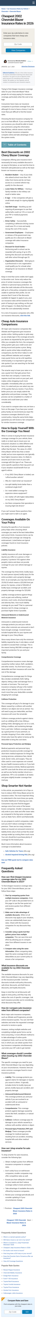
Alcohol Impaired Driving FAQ (16, 855)
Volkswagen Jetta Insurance (13, 1293)
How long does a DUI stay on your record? (17, 1253)
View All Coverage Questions (13, 1261)
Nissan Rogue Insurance (11, 1270)
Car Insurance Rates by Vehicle (17, 9)
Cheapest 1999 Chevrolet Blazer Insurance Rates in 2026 (16, 1222)
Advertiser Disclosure (28, 66)
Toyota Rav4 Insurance (11, 1281)
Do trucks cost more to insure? (13, 1250)
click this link (25, 316)
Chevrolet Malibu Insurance (12, 1273)
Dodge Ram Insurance (10, 1276)
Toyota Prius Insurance (11, 1287)
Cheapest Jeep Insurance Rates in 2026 (16, 1248)
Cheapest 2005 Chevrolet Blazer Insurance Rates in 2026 (22, 1211)
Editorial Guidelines (9, 73)
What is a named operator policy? (14, 1237)
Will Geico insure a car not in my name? (16, 1240)
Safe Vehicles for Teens (14, 851)
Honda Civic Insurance (11, 1290)
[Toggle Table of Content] (15, 145)
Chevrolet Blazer (15, 11)
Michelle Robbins (21, 61)
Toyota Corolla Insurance (11, 1284)
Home (3, 9)
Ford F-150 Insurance (10, 1279)
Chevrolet (4, 11)
